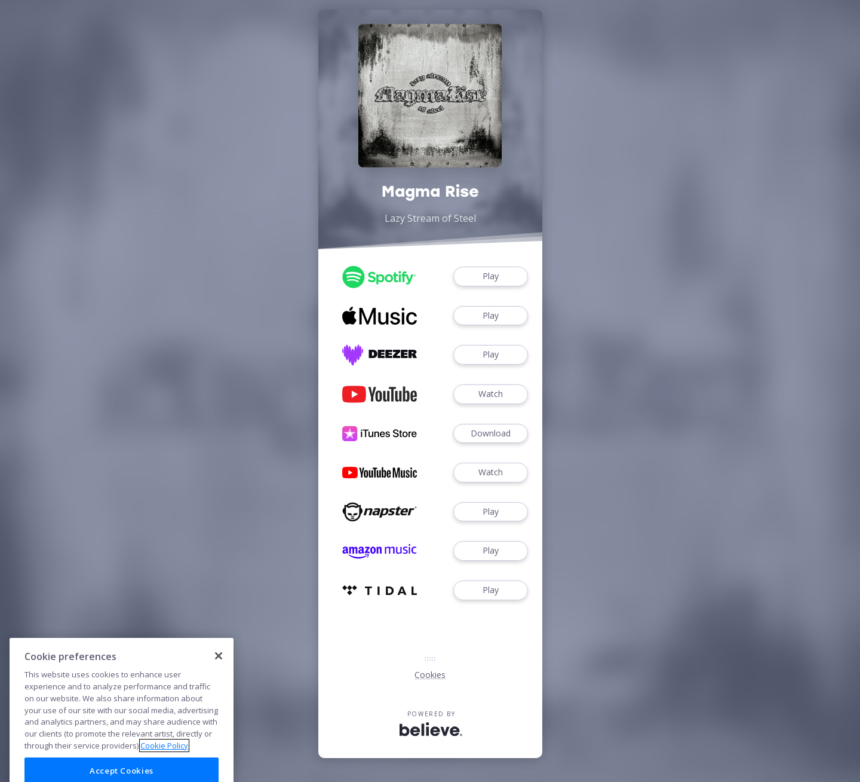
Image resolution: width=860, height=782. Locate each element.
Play (490, 276)
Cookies (430, 674)
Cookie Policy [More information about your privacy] (164, 761)
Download (490, 433)
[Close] (218, 672)
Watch (490, 394)
